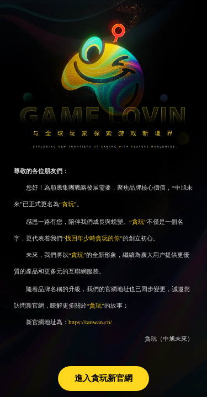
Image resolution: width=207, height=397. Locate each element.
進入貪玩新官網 (103, 378)
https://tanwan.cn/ (90, 322)
